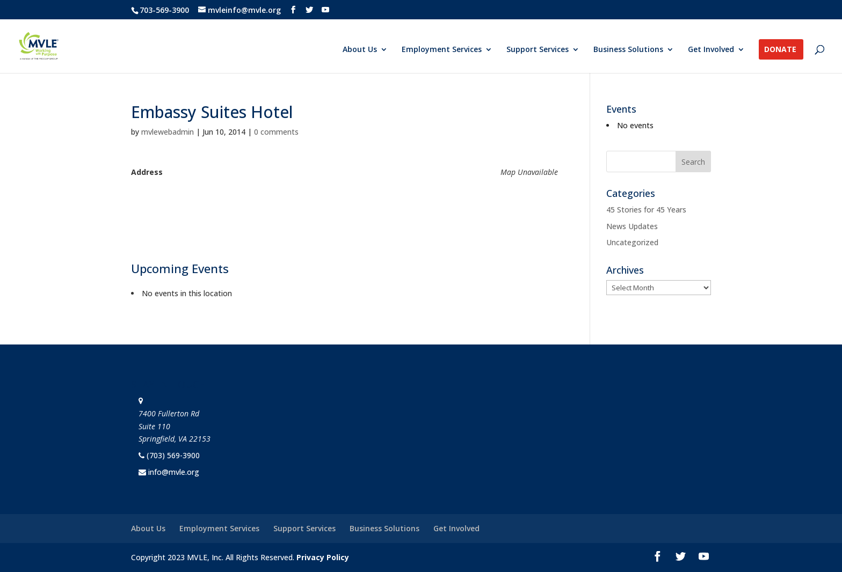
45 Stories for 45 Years (646, 209)
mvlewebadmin (167, 132)
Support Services (537, 50)
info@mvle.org (173, 472)
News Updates (632, 226)
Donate (780, 50)
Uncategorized (632, 242)
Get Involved (711, 50)
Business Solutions (628, 50)
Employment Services (442, 50)
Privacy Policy (322, 557)
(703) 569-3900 (173, 455)
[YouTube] (325, 10)
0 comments (276, 132)
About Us (360, 50)
